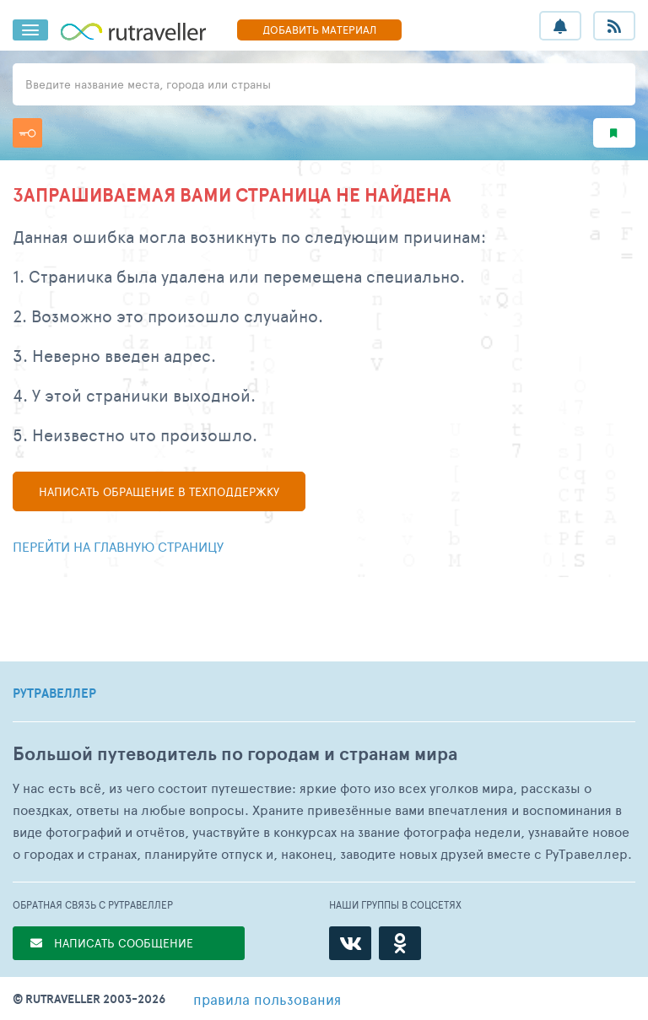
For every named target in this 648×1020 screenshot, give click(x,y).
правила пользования (267, 999)
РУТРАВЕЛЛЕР (54, 693)
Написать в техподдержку (159, 491)
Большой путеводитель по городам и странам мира (235, 753)
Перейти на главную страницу (118, 546)
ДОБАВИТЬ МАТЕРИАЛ (319, 29)
